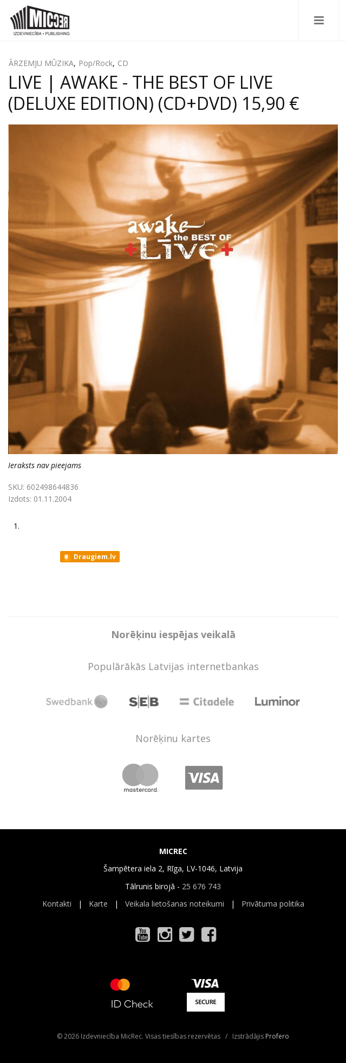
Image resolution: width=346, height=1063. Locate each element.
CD (122, 63)
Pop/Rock (96, 63)
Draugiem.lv (89, 557)
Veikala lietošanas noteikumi (174, 903)
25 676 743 (201, 886)
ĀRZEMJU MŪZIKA (41, 63)
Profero (277, 1036)
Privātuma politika (272, 903)
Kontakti (56, 903)
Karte (98, 903)
